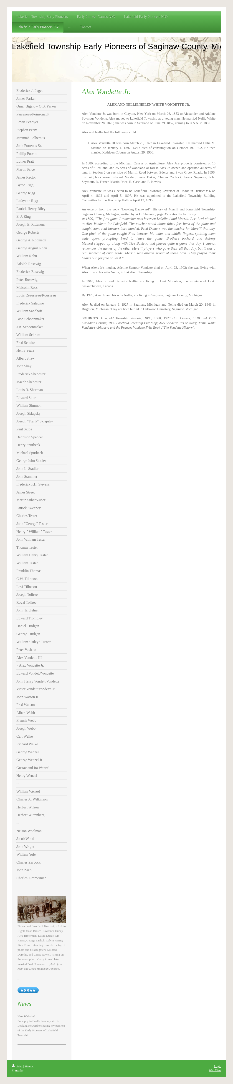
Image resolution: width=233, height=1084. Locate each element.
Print (17, 1066)
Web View (215, 1070)
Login (217, 1066)
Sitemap (29, 1066)
